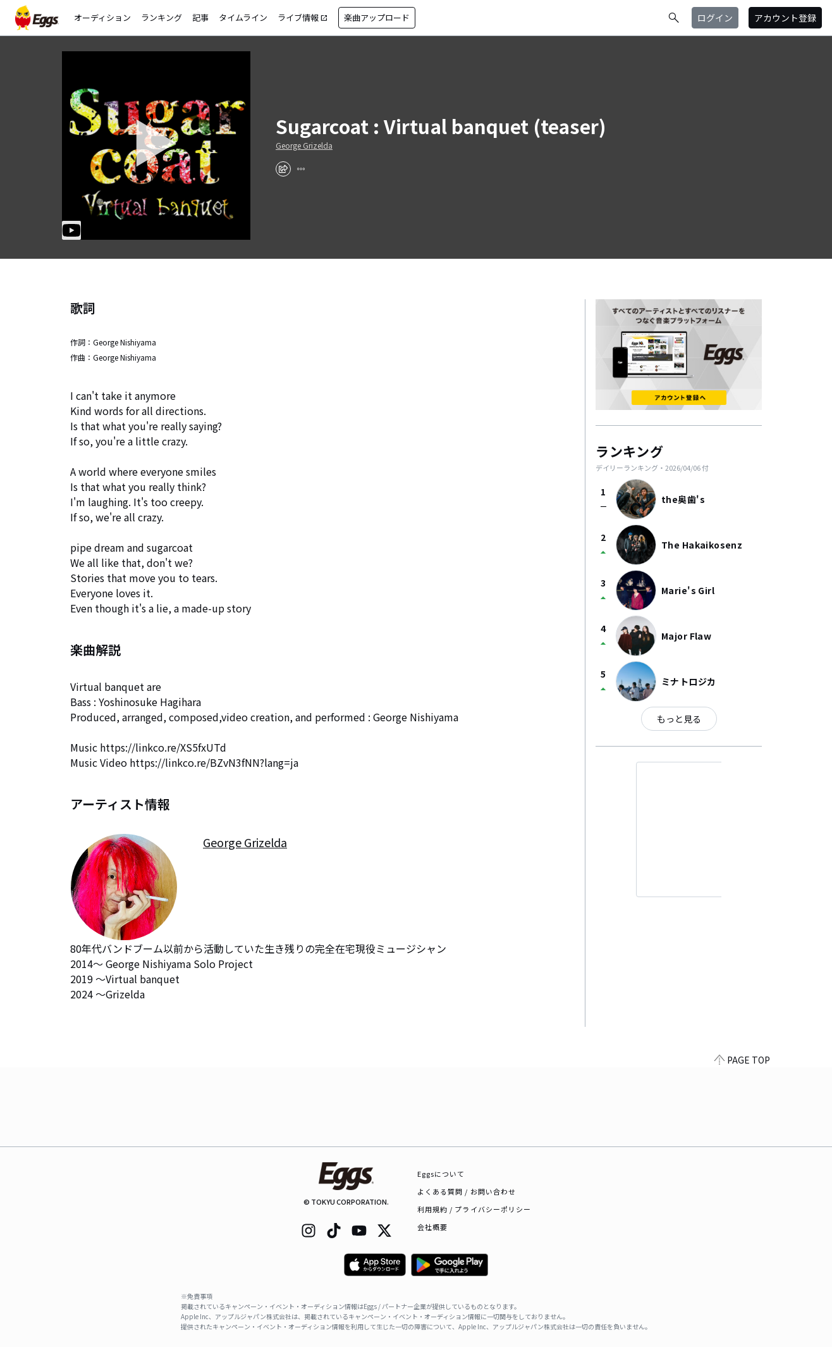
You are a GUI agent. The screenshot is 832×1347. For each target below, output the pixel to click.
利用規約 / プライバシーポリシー (474, 1209)
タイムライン (243, 17)
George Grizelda (304, 145)
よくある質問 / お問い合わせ (467, 1191)
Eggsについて (441, 1174)
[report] (301, 169)
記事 (200, 17)
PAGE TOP (742, 1139)
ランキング (161, 17)
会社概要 (432, 1227)
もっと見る (679, 718)
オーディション (102, 17)
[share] (283, 169)
